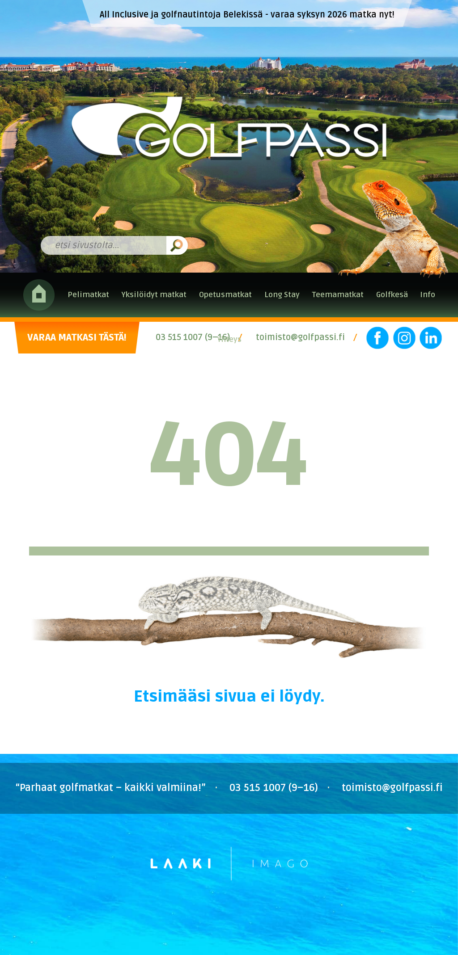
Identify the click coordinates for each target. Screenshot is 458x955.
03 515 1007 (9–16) (193, 337)
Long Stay (282, 294)
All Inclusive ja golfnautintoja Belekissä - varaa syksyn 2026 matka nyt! (247, 14)
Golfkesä (392, 294)
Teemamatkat (338, 294)
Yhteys (229, 339)
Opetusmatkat (225, 294)
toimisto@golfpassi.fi (300, 337)
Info (427, 294)
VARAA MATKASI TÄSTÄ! (77, 337)
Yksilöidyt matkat (154, 294)
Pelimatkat (88, 294)
